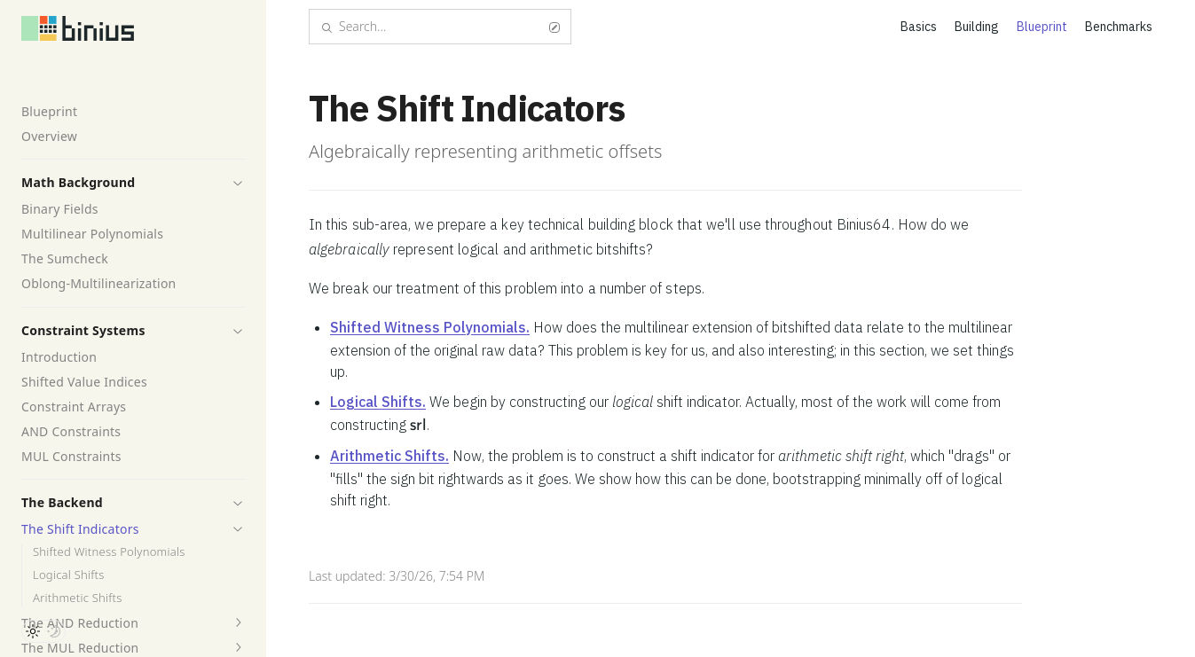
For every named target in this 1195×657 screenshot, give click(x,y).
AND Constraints (71, 431)
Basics (918, 27)
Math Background (78, 182)
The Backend (62, 502)
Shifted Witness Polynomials (109, 551)
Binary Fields (59, 208)
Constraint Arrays (73, 406)
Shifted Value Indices (84, 381)
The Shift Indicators (80, 528)
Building (977, 27)
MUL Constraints (71, 456)
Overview (49, 136)
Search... (440, 26)
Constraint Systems (83, 330)
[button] (238, 183)
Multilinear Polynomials (92, 233)
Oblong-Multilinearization (99, 283)
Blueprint (49, 111)
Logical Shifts (69, 575)
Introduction (59, 356)
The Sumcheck (64, 258)
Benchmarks (1118, 27)
